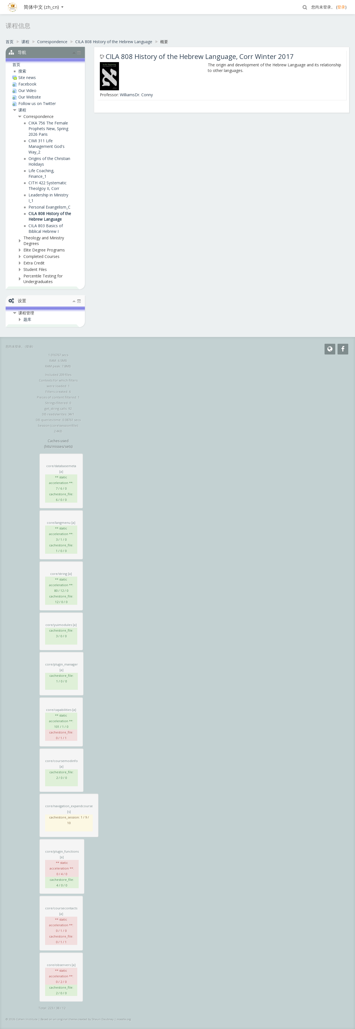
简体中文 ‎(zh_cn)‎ (43, 7)
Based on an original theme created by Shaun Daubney (77, 1019)
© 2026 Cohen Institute (22, 1019)
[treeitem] (42, 64)
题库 (27, 319)
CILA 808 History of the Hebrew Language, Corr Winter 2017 (200, 56)
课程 (22, 110)
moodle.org (124, 1019)
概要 (164, 41)
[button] (305, 7)
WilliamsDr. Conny (136, 94)
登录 (341, 7)
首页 (16, 64)
